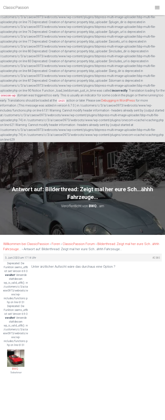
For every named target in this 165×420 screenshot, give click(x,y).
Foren (56, 244)
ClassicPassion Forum (79, 244)
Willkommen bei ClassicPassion (26, 244)
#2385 (156, 257)
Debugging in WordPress (118, 100)
